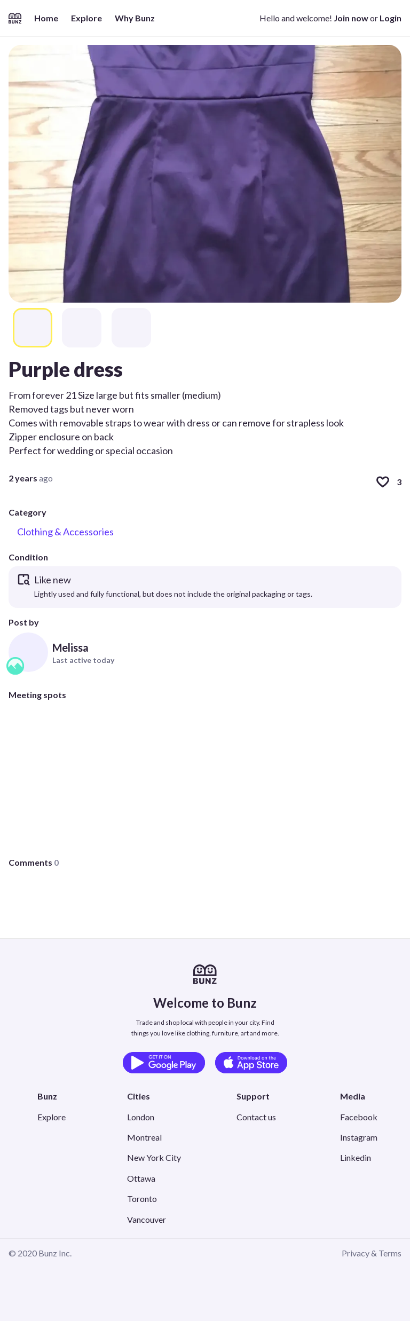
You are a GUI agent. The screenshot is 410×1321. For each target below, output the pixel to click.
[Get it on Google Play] (164, 1062)
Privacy (355, 1253)
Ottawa (141, 1178)
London (140, 1117)
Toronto (142, 1198)
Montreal (144, 1137)
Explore (86, 18)
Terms (390, 1253)
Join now (351, 18)
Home (46, 18)
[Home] (15, 18)
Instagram (358, 1137)
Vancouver (146, 1219)
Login (390, 18)
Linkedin (355, 1157)
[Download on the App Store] (251, 1062)
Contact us (256, 1117)
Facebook (358, 1117)
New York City (154, 1157)
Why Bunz (135, 18)
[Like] (382, 482)
